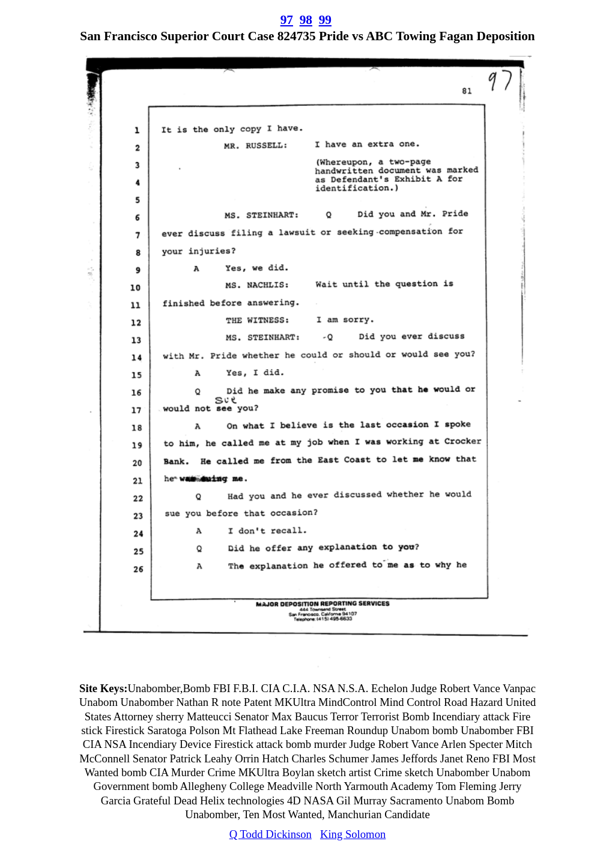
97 (286, 20)
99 (325, 20)
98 (306, 20)
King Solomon (353, 834)
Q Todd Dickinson (270, 834)
